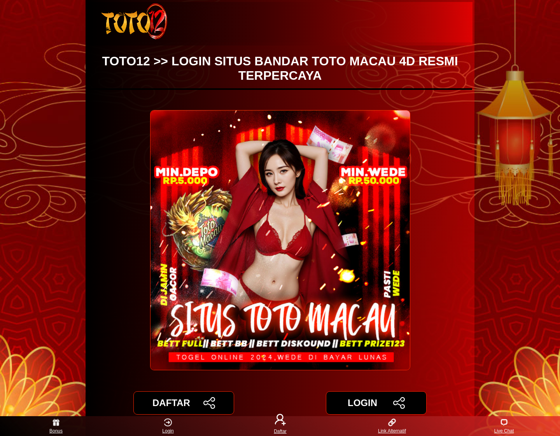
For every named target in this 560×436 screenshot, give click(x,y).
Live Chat (504, 426)
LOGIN (376, 403)
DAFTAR (183, 403)
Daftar (280, 426)
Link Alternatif (392, 426)
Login (167, 426)
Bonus (56, 426)
